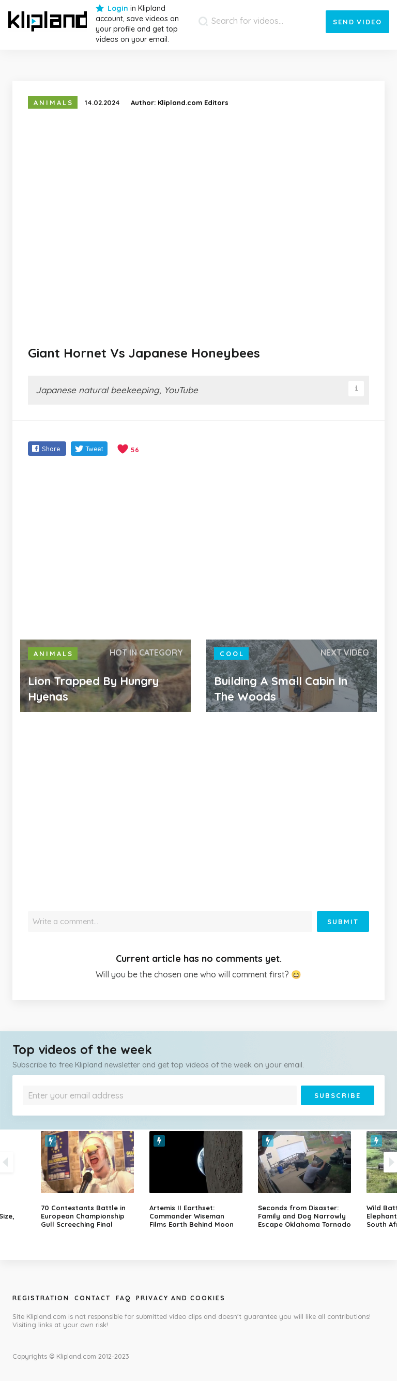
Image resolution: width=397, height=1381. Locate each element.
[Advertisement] (198, 549)
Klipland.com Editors (193, 102)
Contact (92, 1298)
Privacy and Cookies (180, 1298)
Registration (40, 1298)
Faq (123, 1298)
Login (118, 8)
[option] (198, 1179)
